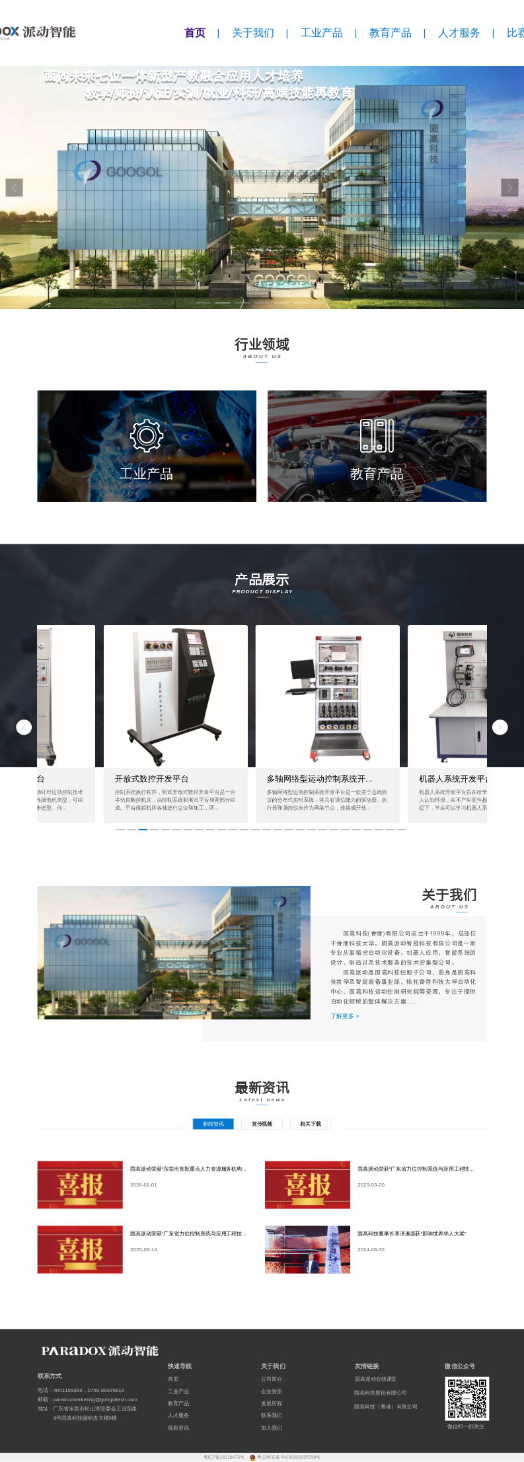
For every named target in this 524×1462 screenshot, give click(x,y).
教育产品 (390, 32)
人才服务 (459, 32)
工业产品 (322, 32)
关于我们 (253, 32)
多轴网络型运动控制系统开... (320, 779)
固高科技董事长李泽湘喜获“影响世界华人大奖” (411, 1233)
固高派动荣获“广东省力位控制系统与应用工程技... (415, 1168)
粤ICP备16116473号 (225, 1457)
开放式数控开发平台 (151, 779)
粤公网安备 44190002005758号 (288, 1457)
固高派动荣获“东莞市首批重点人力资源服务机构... (188, 1168)
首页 (195, 32)
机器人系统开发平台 (456, 779)
